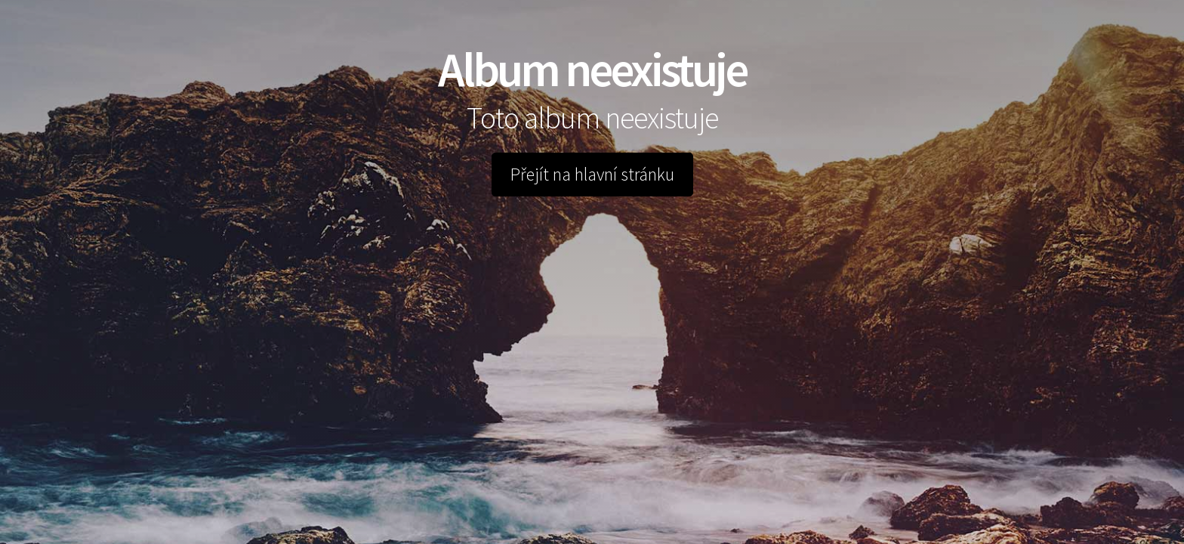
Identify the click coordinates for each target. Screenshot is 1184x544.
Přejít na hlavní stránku (592, 174)
